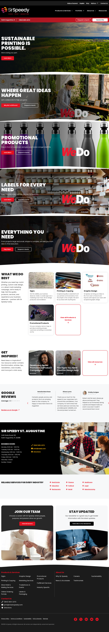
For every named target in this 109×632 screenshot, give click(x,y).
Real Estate (56, 482)
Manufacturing (90, 489)
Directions (36, 452)
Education (55, 486)
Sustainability (96, 576)
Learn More (7, 58)
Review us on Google (9, 410)
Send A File (100, 20)
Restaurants (56, 489)
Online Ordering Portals (7, 593)
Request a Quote (83, 20)
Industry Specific (43, 587)
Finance (71, 482)
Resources (103, 11)
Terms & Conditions (16, 619)
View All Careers (27, 524)
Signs (32, 291)
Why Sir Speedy (62, 576)
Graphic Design (90, 291)
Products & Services (63, 11)
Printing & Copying (65, 291)
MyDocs (93, 3)
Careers (77, 576)
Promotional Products (39, 323)
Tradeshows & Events (24, 586)
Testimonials (78, 580)
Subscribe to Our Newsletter (81, 524)
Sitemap (45, 619)
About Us (90, 11)
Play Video (7, 249)
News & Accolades (63, 580)
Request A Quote (23, 249)
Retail (70, 489)
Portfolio (78, 11)
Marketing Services (26, 580)
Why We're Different (10, 105)
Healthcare (88, 482)
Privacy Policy (5, 619)
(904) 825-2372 (24, 20)
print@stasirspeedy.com (12, 605)
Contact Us (104, 3)
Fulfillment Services (44, 583)
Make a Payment (72, 3)
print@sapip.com (38, 448)
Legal (86, 486)
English (82, 3)
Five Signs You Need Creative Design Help (68, 369)
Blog (87, 3)
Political (71, 486)
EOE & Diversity (37, 619)
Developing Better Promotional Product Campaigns (41, 368)
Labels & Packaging (23, 593)
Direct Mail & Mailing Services (7, 586)
